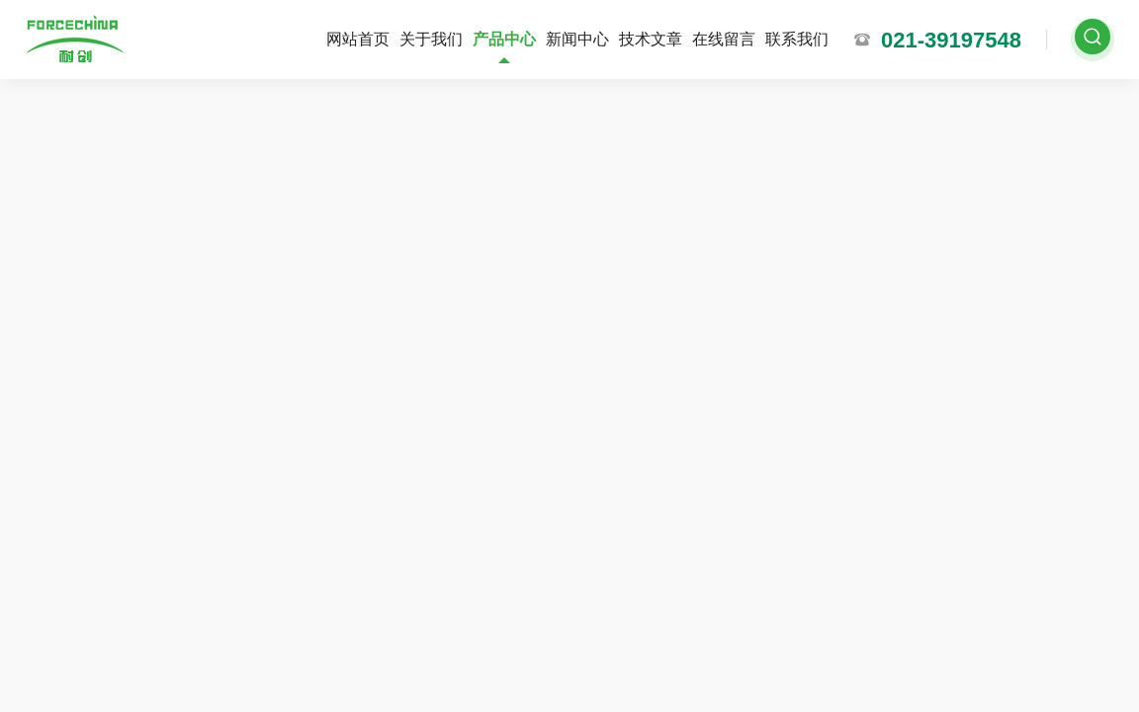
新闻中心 (577, 39)
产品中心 (504, 39)
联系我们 (797, 39)
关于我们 (431, 39)
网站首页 (358, 39)
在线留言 (723, 39)
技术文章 (650, 39)
